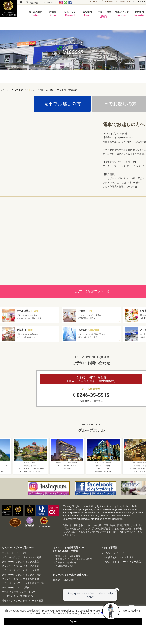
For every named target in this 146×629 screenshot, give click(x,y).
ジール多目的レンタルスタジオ (117, 557)
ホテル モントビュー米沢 (15, 553)
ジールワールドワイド (112, 553)
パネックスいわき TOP (42, 90)
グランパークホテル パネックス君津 (20, 570)
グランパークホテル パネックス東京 (20, 561)
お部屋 (52, 13)
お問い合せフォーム (123, 1)
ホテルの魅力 (35, 13)
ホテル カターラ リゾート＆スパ (18, 592)
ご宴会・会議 (104, 14)
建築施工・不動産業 (63, 580)
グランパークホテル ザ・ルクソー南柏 (21, 557)
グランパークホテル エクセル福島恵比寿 (23, 583)
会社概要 (109, 1)
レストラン (70, 13)
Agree (72, 621)
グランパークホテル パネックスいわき (21, 574)
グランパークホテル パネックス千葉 (20, 566)
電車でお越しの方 (62, 103)
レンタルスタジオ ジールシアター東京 (121, 561)
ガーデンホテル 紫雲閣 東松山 (18, 596)
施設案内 (87, 13)
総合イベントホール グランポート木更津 (23, 600)
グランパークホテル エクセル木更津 (20, 579)
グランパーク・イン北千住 (15, 587)
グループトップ (96, 1)
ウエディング (122, 13)
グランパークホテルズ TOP (14, 90)
